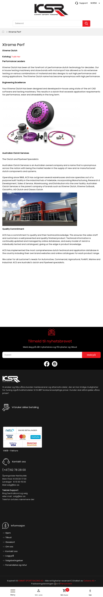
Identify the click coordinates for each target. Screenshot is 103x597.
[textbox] (51, 23)
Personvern (66, 583)
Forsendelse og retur (16, 565)
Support (83, 3)
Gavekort (10, 542)
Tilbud (8, 537)
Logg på (9, 555)
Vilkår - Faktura (10, 450)
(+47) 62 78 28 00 (14, 470)
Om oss (9, 546)
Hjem (8, 532)
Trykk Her (16, 56)
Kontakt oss (11, 551)
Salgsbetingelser (14, 560)
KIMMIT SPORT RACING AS (30, 580)
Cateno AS (88, 580)
